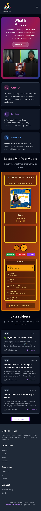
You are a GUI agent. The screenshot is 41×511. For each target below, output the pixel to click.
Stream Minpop (20, 44)
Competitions (6, 461)
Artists (4, 457)
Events (4, 454)
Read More (32, 350)
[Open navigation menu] (37, 7)
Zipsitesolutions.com (13, 505)
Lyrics (31, 254)
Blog (3, 475)
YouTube (21, 254)
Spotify (10, 254)
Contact (4, 479)
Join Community (7, 490)
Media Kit (5, 472)
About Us (5, 450)
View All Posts (20, 419)
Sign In (4, 493)
